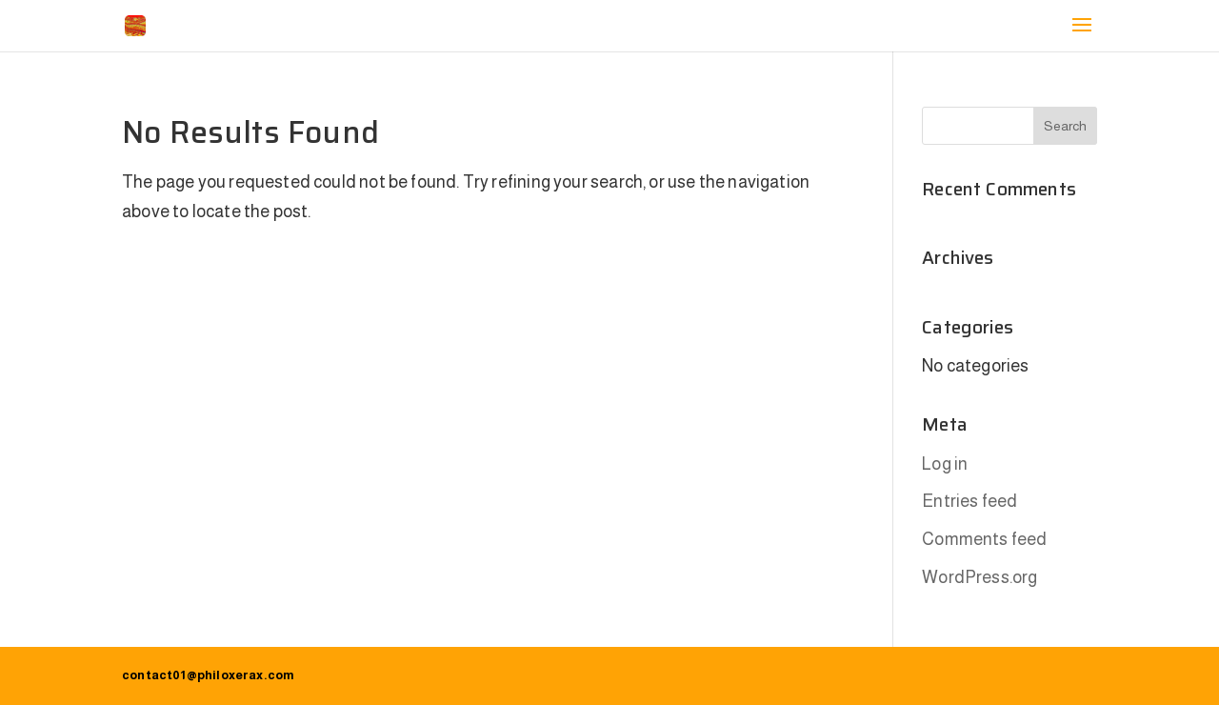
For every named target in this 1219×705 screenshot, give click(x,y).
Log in (945, 463)
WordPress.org (979, 577)
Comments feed (984, 539)
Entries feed (969, 501)
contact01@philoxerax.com (208, 675)
